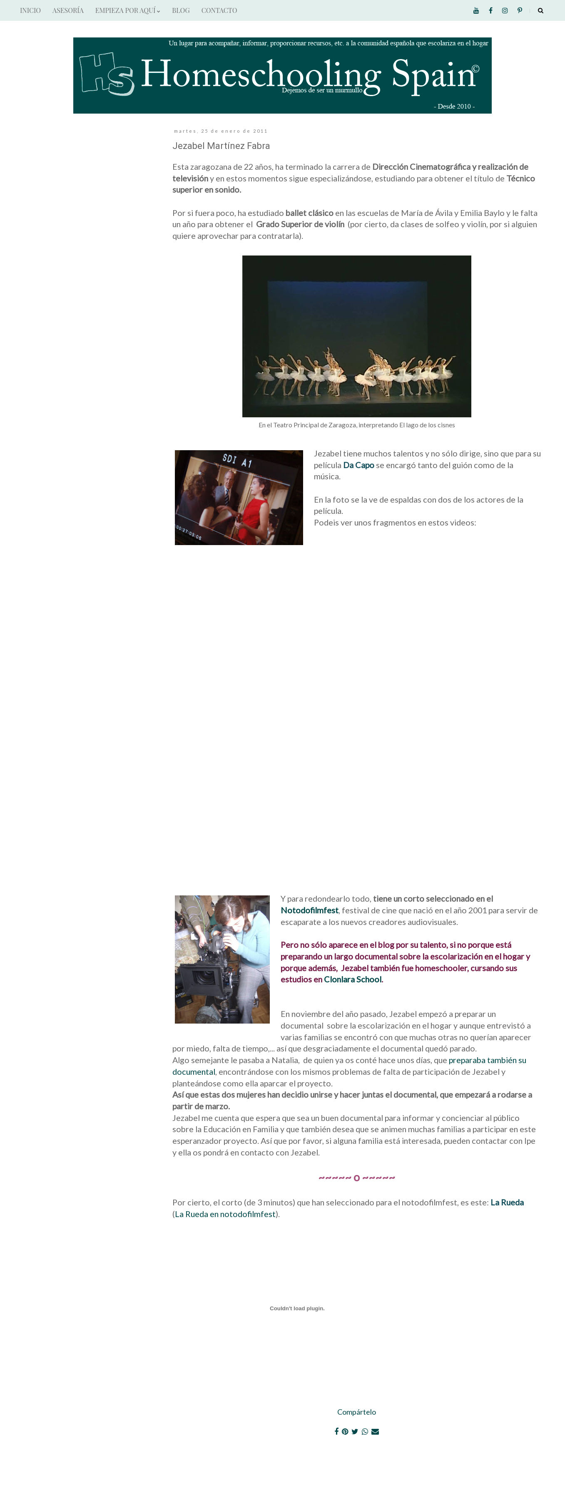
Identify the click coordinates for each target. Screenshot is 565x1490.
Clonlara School (352, 979)
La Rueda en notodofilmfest (225, 1214)
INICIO (30, 10)
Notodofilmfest (310, 910)
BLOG (180, 10)
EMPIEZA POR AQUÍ (127, 10)
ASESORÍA (68, 10)
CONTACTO (219, 10)
